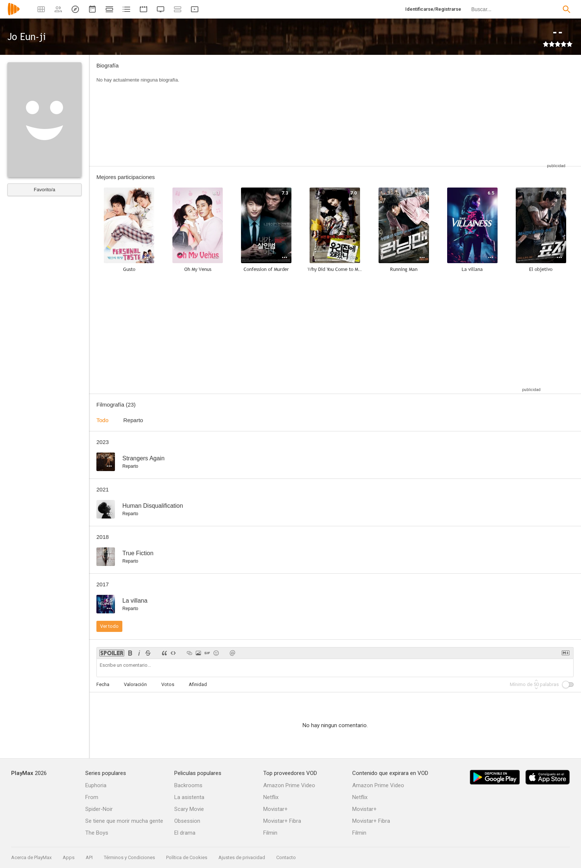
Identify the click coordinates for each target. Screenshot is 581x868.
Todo (102, 420)
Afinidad (198, 684)
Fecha (102, 684)
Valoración (135, 684)
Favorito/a (44, 189)
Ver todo (109, 626)
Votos (167, 684)
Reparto (133, 420)
